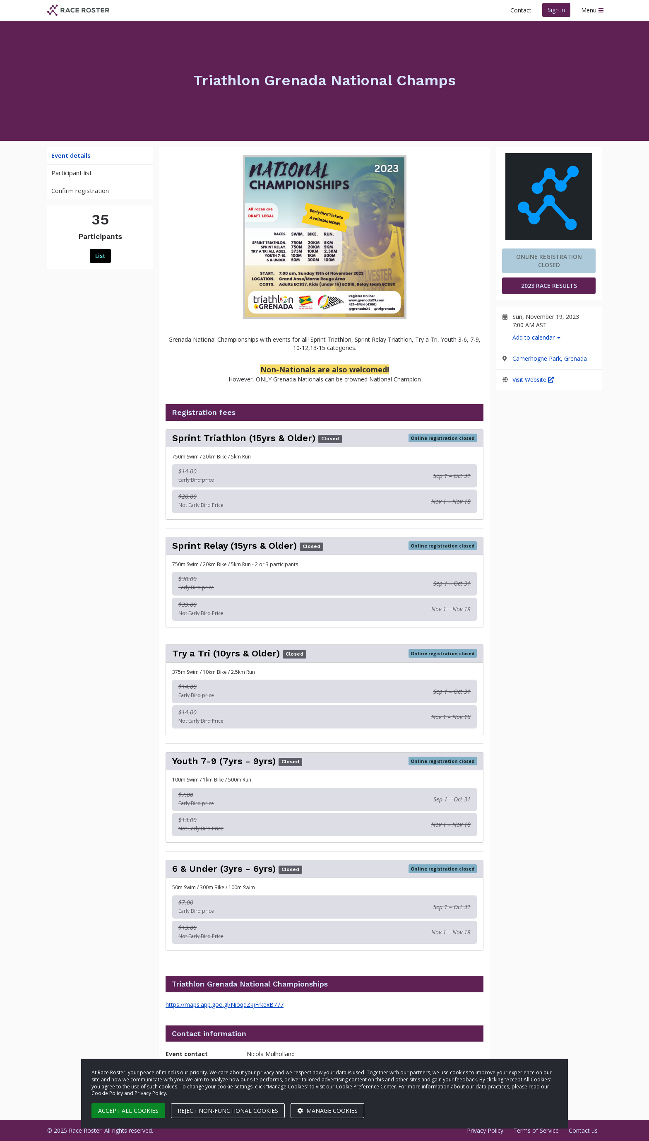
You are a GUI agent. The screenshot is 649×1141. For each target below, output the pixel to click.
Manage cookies (327, 1110)
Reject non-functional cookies (228, 1110)
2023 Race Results (549, 285)
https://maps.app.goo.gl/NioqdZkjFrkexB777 (225, 1004)
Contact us (583, 1130)
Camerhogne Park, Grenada (549, 358)
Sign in (556, 10)
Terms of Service (536, 1130)
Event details (71, 155)
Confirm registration (80, 190)
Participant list (71, 173)
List (100, 256)
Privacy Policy (485, 1130)
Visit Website (533, 380)
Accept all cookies (128, 1110)
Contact (520, 10)
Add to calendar (536, 337)
